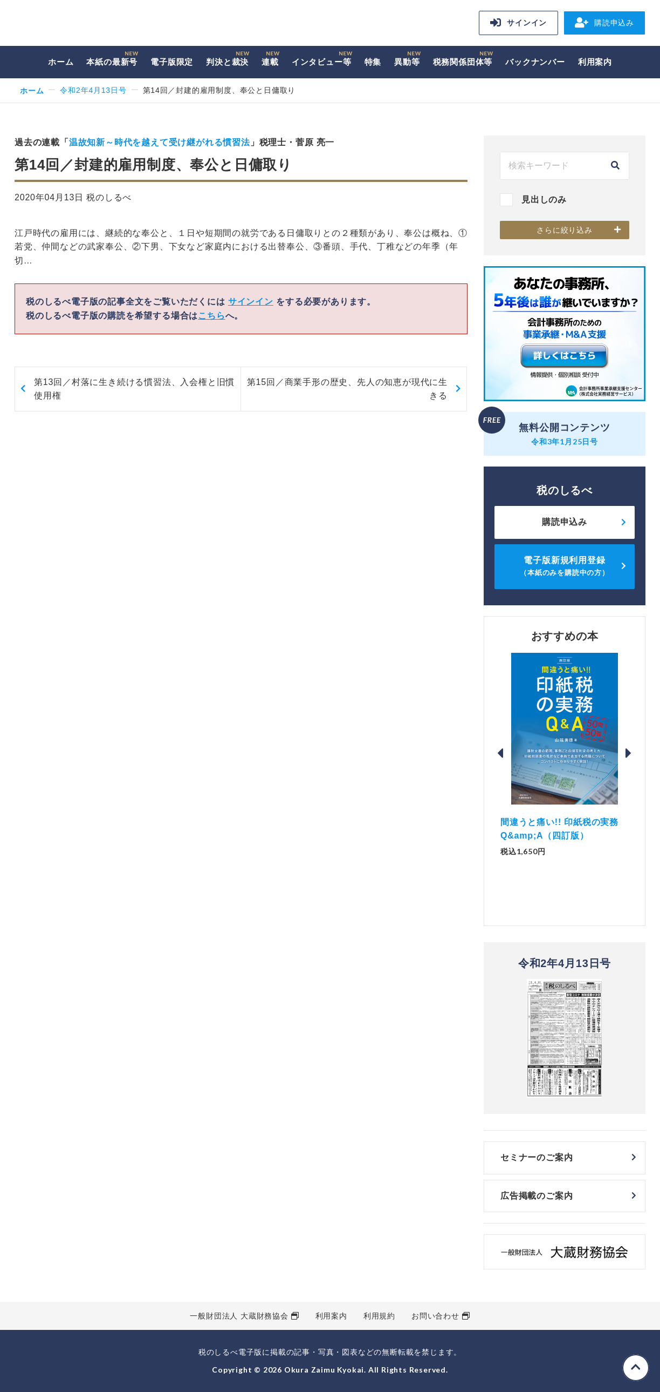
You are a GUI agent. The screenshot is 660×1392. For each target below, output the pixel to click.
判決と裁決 (227, 61)
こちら (211, 315)
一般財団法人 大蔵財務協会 (239, 1316)
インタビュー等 (322, 61)
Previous (500, 753)
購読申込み (604, 22)
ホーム (60, 61)
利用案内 (595, 61)
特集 (373, 61)
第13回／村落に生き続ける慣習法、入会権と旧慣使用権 (134, 389)
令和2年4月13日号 (93, 90)
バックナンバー (535, 61)
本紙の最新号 (112, 61)
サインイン (518, 22)
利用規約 (379, 1316)
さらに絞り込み (565, 230)
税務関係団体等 (463, 61)
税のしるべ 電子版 (90, 24)
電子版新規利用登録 (564, 566)
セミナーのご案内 (536, 1157)
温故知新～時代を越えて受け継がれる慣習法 (159, 142)
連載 (270, 61)
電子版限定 (171, 61)
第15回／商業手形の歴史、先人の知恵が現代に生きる (347, 389)
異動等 (407, 61)
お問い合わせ (435, 1316)
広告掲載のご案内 (536, 1195)
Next (629, 753)
